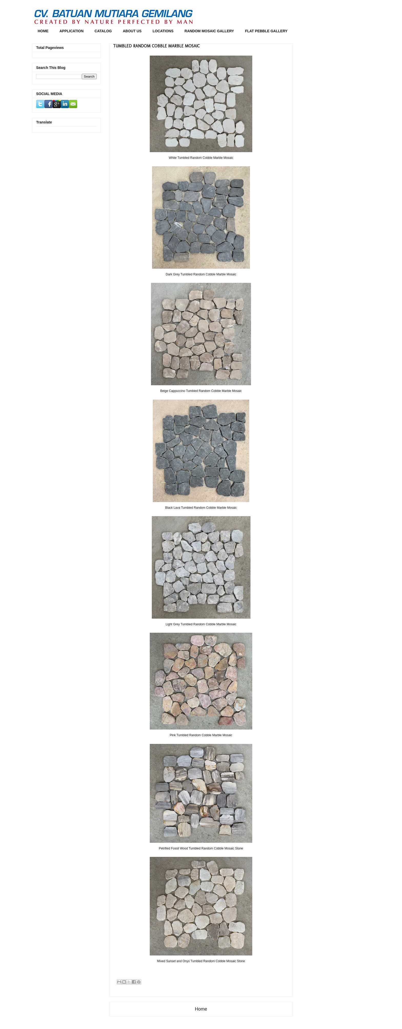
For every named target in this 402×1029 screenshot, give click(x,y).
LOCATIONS (163, 31)
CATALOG (103, 31)
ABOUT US (132, 31)
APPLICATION (71, 31)
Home (201, 1009)
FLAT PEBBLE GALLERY (266, 31)
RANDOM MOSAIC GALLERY (209, 31)
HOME (43, 31)
